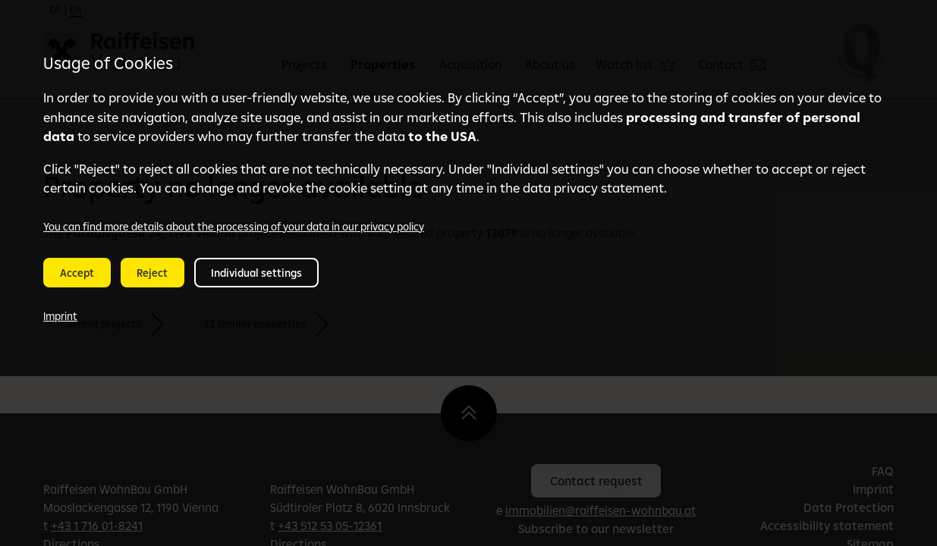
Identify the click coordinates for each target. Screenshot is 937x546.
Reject (152, 273)
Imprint (60, 316)
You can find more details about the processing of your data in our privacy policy (233, 227)
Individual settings (256, 273)
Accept (77, 273)
